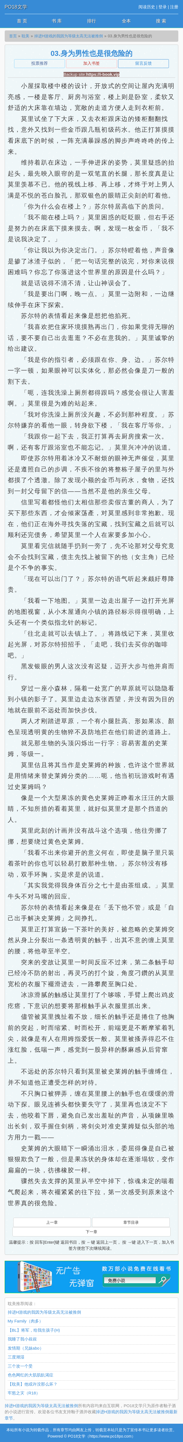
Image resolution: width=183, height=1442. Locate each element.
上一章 (52, 1222)
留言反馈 (143, 63)
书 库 (57, 21)
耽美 (25, 36)
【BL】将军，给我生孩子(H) (34, 1330)
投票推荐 (39, 63)
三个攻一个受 (20, 1366)
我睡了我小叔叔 (22, 1339)
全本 (126, 21)
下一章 (91, 1232)
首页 (13, 36)
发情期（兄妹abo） (26, 1348)
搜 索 (161, 21)
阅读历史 (146, 6)
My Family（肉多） (25, 1321)
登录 (162, 6)
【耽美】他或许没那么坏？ (32, 1384)
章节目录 (131, 1222)
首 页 (22, 21)
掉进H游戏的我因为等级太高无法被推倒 (68, 36)
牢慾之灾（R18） (24, 1393)
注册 (174, 6)
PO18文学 (16, 7)
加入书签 (91, 63)
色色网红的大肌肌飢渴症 (30, 1375)
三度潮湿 (16, 1357)
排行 (91, 21)
